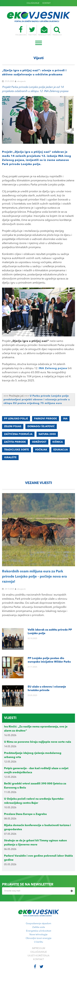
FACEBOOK (19, 31)
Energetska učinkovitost (38, 931)
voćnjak (41, 450)
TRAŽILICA (58, 31)
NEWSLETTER (44, 31)
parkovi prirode (45, 418)
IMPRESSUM (38, 948)
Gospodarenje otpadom (38, 923)
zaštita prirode (15, 442)
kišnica (57, 442)
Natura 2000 (47, 434)
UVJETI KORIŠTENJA (38, 956)
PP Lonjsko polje (16, 418)
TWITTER (31, 31)
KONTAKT (47, 3)
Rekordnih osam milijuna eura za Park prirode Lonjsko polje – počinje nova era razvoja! (34, 576)
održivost (39, 442)
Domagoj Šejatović (41, 426)
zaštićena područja (18, 434)
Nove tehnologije (38, 934)
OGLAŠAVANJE (33, 3)
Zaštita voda (38, 927)
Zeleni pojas (12, 426)
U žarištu (38, 942)
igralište (10, 457)
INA (65, 418)
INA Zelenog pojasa (53, 368)
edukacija (60, 450)
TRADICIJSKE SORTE (16, 450)
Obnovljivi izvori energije (38, 938)
